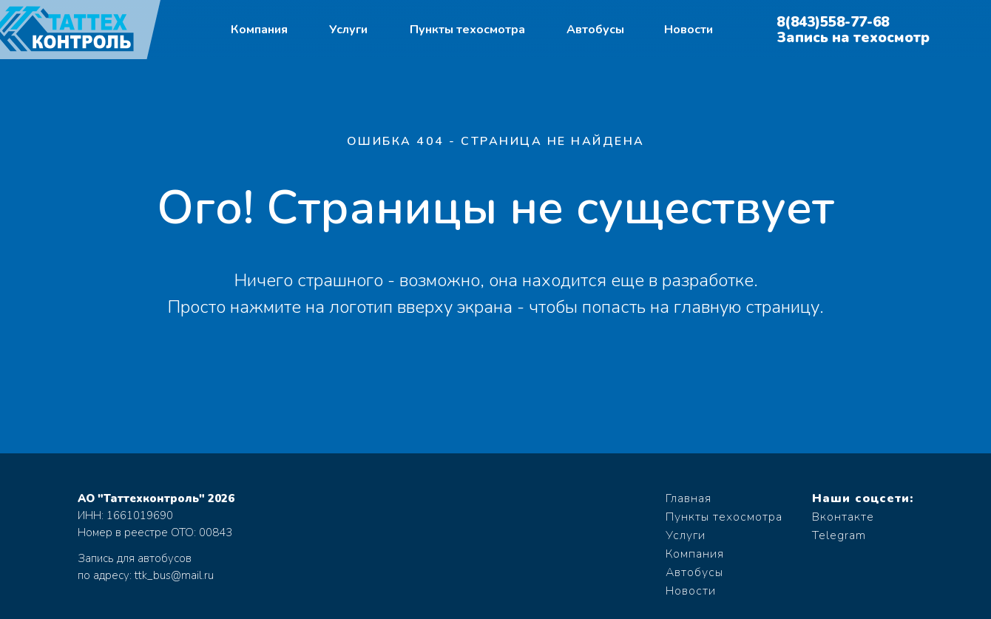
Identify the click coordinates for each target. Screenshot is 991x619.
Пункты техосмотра (467, 29)
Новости (688, 29)
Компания (259, 29)
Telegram (839, 535)
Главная (688, 498)
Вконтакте (843, 517)
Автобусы (595, 29)
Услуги (348, 29)
